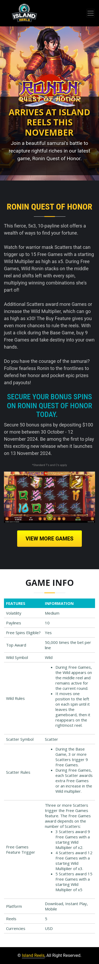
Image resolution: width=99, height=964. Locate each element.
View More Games (49, 538)
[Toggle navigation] (90, 13)
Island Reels (33, 955)
